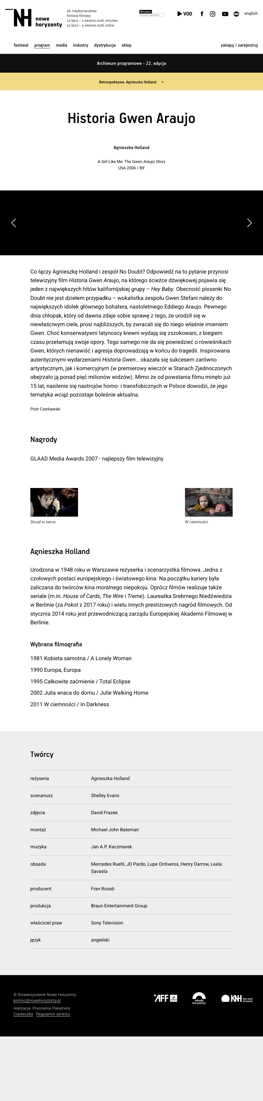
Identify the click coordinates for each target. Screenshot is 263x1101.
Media (61, 45)
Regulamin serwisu (53, 1079)
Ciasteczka (23, 1079)
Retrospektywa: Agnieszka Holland (127, 82)
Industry (80, 45)
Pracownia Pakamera (51, 1073)
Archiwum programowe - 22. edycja (131, 63)
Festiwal (21, 45)
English (251, 13)
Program (42, 45)
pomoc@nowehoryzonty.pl (37, 1065)
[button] (249, 255)
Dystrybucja (105, 45)
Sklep (127, 45)
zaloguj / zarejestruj (239, 45)
